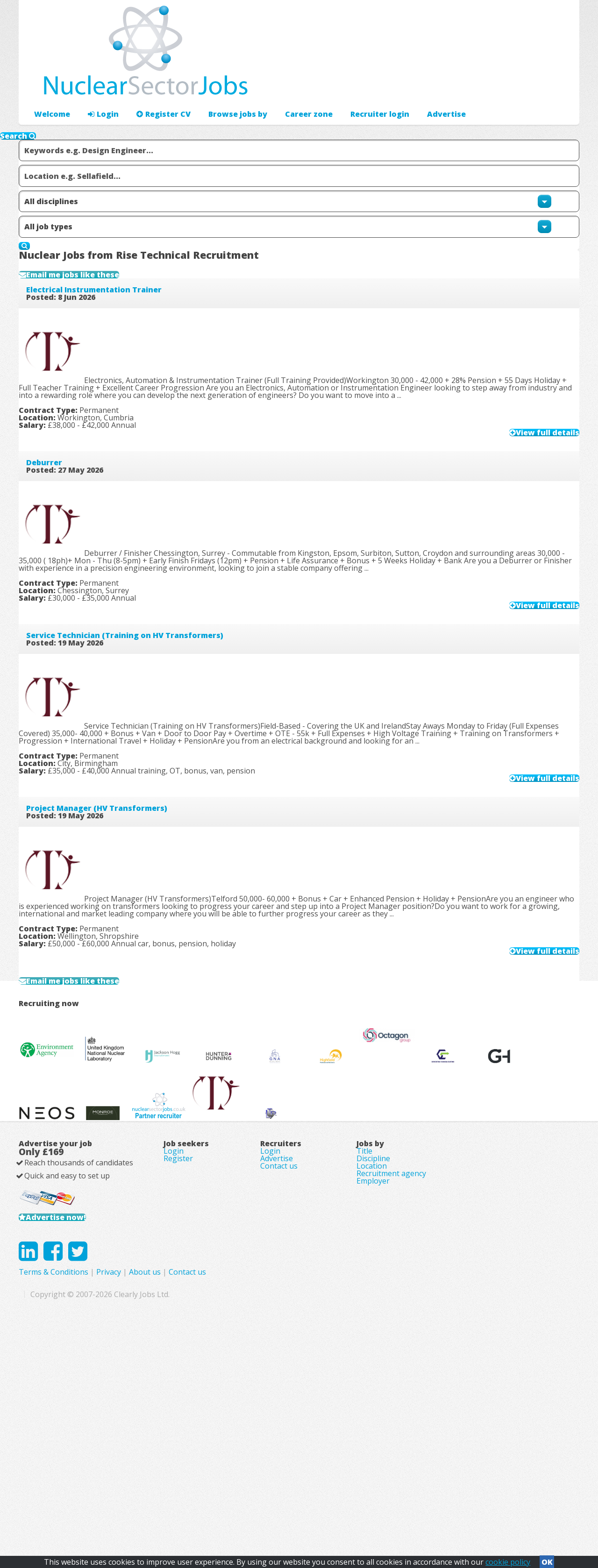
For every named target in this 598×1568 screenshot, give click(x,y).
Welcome (49, 86)
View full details (529, 455)
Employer (373, 1375)
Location (371, 1349)
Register (178, 1336)
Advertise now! (69, 1410)
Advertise (477, 86)
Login (98, 86)
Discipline (373, 1336)
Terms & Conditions (240, 1488)
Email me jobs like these (96, 284)
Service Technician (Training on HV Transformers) (139, 670)
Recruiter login (538, 86)
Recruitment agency (391, 1362)
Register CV (153, 86)
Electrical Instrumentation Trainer (109, 318)
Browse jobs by (223, 86)
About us (332, 1488)
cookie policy (507, 1559)
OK (547, 1559)
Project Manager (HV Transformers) (111, 846)
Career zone (289, 86)
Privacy (295, 1488)
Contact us (279, 1349)
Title (364, 1323)
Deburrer (59, 494)
